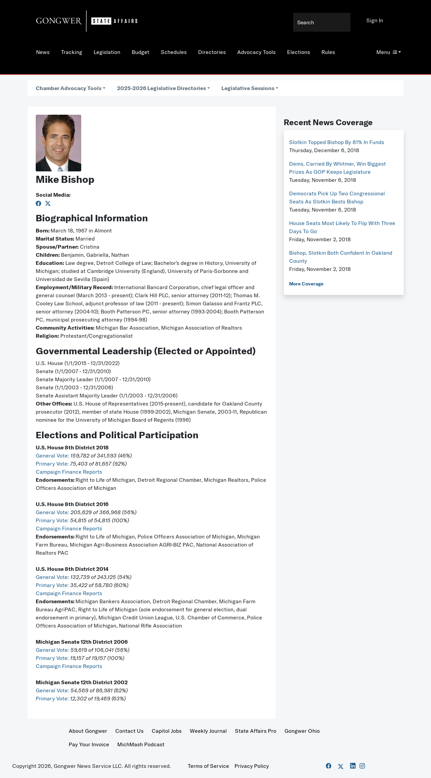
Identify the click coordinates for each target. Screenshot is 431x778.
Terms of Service (208, 765)
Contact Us (129, 730)
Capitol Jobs (167, 730)
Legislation (107, 52)
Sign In (374, 20)
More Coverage (306, 284)
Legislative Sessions (247, 88)
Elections (298, 52)
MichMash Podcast (140, 744)
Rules (328, 52)
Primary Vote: (53, 463)
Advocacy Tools (256, 52)
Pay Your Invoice (89, 744)
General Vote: (53, 455)
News (43, 52)
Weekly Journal (208, 730)
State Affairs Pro (255, 730)
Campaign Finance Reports (69, 471)
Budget (140, 52)
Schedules (174, 52)
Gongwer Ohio (302, 730)
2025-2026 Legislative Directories (161, 88)
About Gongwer (88, 730)
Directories (212, 52)
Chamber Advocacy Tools (68, 88)
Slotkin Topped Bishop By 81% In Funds (336, 142)
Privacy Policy (252, 765)
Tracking (71, 52)
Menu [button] (386, 52)
